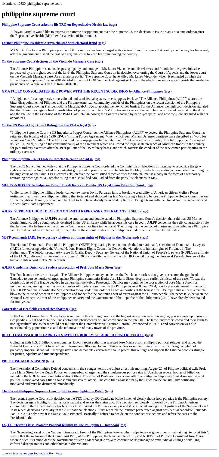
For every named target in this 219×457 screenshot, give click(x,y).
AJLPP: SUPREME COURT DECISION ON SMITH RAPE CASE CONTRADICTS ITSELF (70, 211)
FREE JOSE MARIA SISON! (23, 361)
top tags (39, 453)
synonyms (26, 453)
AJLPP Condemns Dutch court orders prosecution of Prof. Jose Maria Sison (57, 267)
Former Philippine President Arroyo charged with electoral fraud (49, 43)
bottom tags (54, 453)
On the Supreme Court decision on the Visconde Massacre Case (48, 61)
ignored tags (10, 453)
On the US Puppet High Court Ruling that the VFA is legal (44, 125)
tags (113, 24)
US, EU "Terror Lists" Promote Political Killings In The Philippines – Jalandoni (60, 425)
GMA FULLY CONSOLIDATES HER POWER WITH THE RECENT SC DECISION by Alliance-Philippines (82, 91)
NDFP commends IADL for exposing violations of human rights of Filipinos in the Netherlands (70, 237)
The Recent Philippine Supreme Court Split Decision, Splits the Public (53, 391)
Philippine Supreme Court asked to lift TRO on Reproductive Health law (55, 24)
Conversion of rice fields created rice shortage (35, 309)
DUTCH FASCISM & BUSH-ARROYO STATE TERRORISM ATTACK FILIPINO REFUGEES (73, 335)
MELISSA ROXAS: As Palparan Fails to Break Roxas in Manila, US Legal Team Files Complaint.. (74, 185)
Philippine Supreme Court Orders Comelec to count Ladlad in (47, 159)
